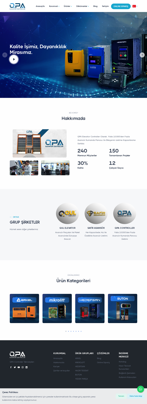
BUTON (78, 375)
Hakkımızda (58, 362)
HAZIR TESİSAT (82, 370)
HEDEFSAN (80, 366)
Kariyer (56, 366)
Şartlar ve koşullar (61, 370)
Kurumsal (53, 6)
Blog (95, 6)
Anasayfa (40, 6)
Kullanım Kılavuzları (127, 377)
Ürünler (67, 6)
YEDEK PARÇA (81, 379)
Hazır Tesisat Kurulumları (125, 367)
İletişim (105, 6)
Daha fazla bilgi (136, 396)
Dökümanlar (81, 6)
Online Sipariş (103, 362)
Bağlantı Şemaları (127, 373)
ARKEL (78, 358)
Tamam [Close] (121, 396)
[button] (135, 6)
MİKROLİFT (80, 362)
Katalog (122, 361)
